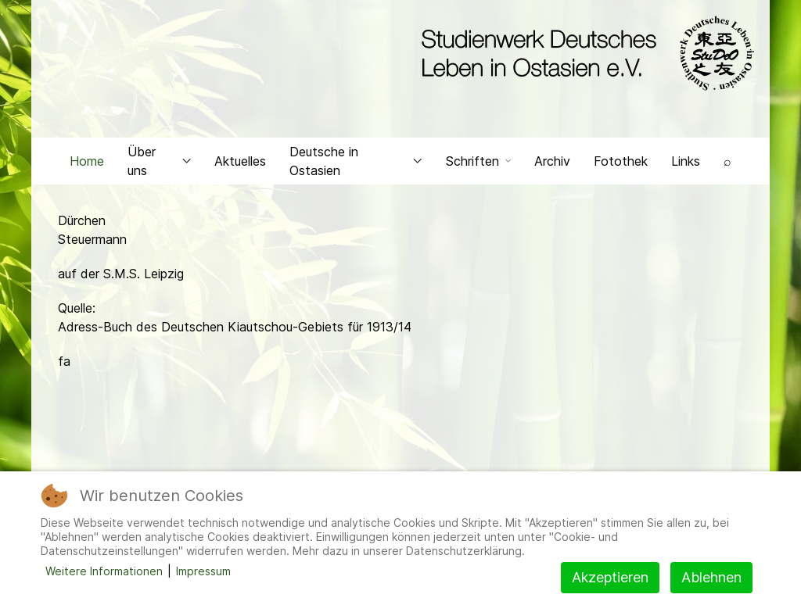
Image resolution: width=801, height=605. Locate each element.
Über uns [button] (159, 161)
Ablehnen (711, 577)
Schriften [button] (478, 161)
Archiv (552, 161)
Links (685, 161)
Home (87, 161)
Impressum (203, 571)
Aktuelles (240, 161)
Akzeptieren (610, 577)
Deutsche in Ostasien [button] (355, 161)
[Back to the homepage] (584, 53)
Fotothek (621, 161)
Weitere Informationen (104, 571)
